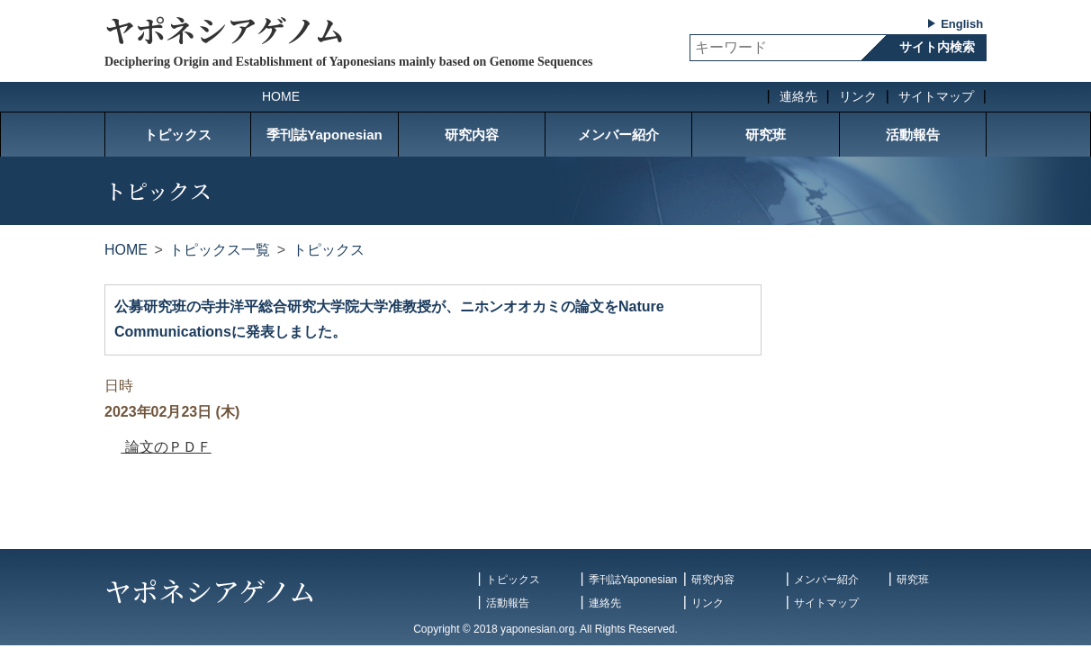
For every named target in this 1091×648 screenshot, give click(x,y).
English (962, 24)
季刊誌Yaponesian (324, 134)
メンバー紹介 (618, 134)
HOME (281, 96)
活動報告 (913, 134)
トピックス (178, 134)
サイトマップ (936, 96)
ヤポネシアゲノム (224, 29)
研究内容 (472, 134)
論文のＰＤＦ (166, 446)
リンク (858, 96)
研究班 (765, 134)
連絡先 (798, 96)
